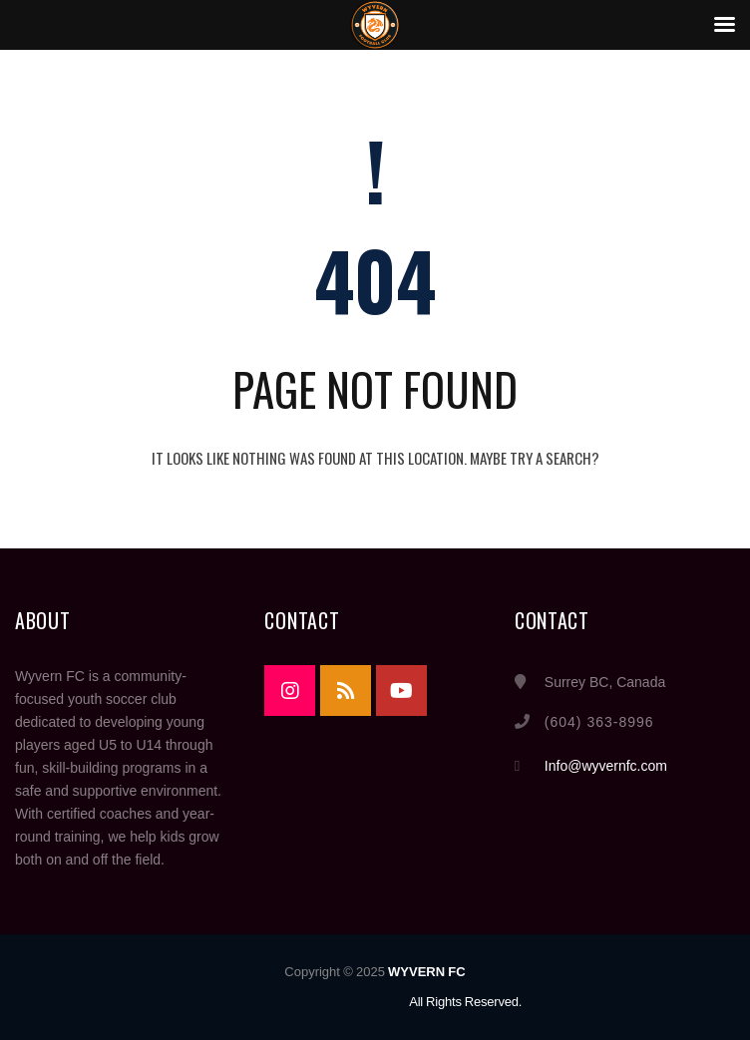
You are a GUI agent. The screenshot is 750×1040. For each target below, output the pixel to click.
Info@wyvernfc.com (606, 766)
